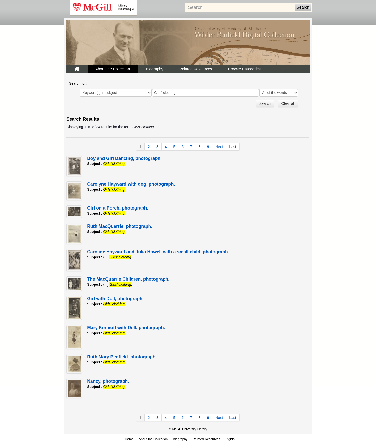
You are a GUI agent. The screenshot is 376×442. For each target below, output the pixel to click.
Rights (230, 439)
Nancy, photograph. (108, 381)
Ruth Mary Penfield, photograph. (122, 356)
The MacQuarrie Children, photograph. (128, 279)
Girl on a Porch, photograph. (117, 208)
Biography (154, 69)
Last (232, 147)
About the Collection (112, 69)
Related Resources (195, 69)
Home (129, 439)
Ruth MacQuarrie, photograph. (119, 226)
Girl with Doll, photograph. (115, 298)
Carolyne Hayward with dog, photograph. (131, 184)
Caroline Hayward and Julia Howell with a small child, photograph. (158, 251)
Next (219, 147)
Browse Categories (244, 69)
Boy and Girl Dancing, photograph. (124, 158)
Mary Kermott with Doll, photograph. (126, 327)
